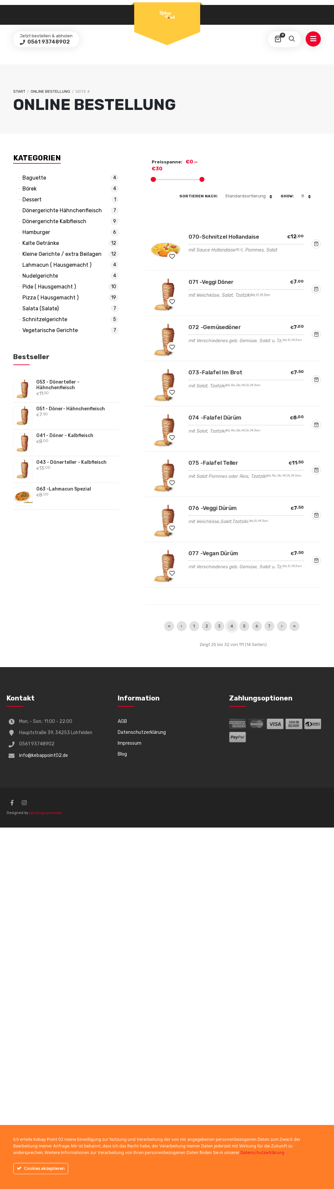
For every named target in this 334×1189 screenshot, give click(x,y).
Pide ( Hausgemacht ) (49, 287)
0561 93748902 (48, 42)
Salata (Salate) (40, 308)
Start (19, 91)
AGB (122, 721)
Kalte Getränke (40, 243)
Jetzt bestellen (316, 244)
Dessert (32, 199)
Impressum (129, 743)
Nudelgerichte (40, 276)
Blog (122, 754)
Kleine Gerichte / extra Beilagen (62, 254)
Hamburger (36, 232)
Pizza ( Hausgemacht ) (50, 297)
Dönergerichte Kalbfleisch (54, 221)
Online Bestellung (50, 91)
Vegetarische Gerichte (50, 330)
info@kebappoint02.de (43, 755)
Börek (29, 189)
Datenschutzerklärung (142, 732)
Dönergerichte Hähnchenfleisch (62, 210)
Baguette (34, 178)
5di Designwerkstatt (45, 813)
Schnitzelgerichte (44, 319)
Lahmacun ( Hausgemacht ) (56, 265)
